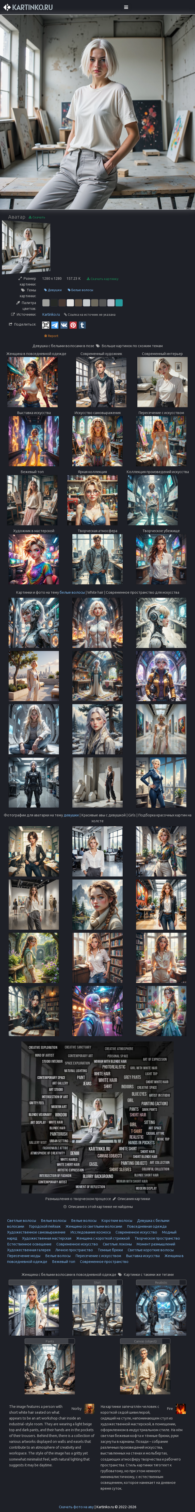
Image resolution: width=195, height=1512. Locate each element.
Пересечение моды (23, 1256)
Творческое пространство (157, 1238)
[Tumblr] (82, 325)
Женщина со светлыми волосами (93, 1226)
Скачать (37, 217)
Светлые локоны (117, 1244)
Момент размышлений (155, 1244)
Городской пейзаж (44, 1226)
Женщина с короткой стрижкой (102, 1238)
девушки (71, 815)
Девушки (53, 290)
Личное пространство (74, 1250)
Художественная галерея (29, 1250)
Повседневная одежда (146, 1226)
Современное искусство (136, 1232)
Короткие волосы (116, 1221)
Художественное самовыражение (36, 1232)
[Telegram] (54, 325)
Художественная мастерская (46, 1238)
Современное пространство (103, 1262)
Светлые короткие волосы (150, 1250)
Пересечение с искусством (98, 1256)
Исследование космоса (90, 1232)
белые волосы (72, 592)
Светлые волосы (21, 1221)
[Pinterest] (73, 325)
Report (51, 336)
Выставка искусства (142, 1256)
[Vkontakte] (64, 325)
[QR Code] (45, 325)
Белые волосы (80, 290)
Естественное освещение (29, 1244)
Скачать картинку (102, 279)
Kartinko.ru (51, 314)
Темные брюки (110, 1250)
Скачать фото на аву (76, 1507)
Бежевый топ (63, 1262)
